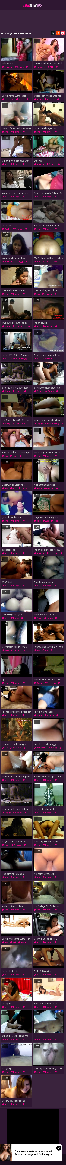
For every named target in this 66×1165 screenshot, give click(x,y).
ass (54, 261)
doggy (20, 99)
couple (19, 67)
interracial (8, 99)
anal (5, 132)
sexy (46, 261)
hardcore (39, 67)
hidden (17, 391)
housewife (40, 748)
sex (5, 748)
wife (13, 359)
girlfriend (50, 683)
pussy (6, 423)
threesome (19, 326)
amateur (7, 67)
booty (54, 521)
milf (51, 67)
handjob (50, 99)
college (49, 715)
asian (38, 488)
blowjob (16, 132)
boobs (38, 99)
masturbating (52, 423)
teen (16, 423)
